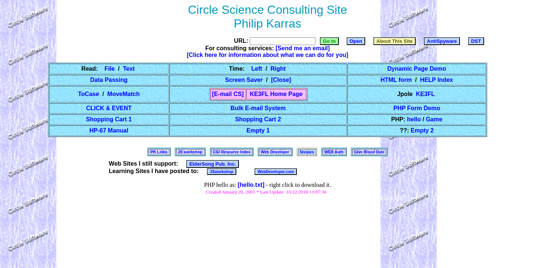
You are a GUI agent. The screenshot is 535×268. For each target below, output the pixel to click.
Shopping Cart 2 (257, 119)
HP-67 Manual (109, 130)
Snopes (307, 152)
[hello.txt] (251, 185)
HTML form (397, 80)
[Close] (281, 80)
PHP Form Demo (417, 108)
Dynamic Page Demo (417, 69)
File (110, 69)
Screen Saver (244, 80)
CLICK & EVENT (108, 108)
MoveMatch (123, 94)
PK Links (159, 152)
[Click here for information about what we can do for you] (267, 55)
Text (128, 69)
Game (434, 119)
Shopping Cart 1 (108, 119)
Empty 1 (258, 130)
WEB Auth (334, 152)
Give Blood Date (369, 152)
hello (414, 119)
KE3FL (425, 94)
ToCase (90, 94)
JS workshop (190, 152)
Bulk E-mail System (258, 108)
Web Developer (275, 152)
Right (278, 69)
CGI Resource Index (232, 152)
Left (258, 69)
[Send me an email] (303, 48)
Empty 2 (422, 130)
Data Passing (108, 80)
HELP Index (436, 80)
